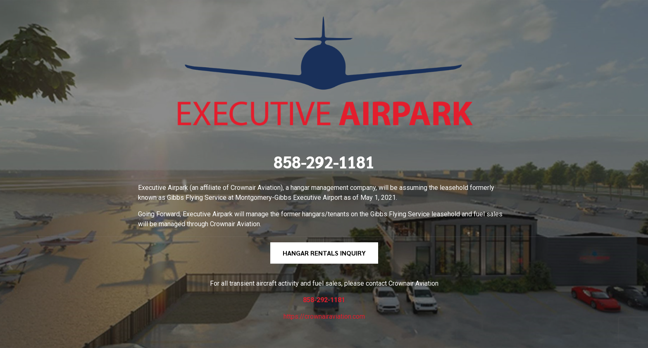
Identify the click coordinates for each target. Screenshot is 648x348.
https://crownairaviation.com (324, 316)
